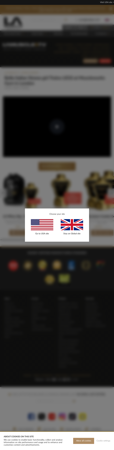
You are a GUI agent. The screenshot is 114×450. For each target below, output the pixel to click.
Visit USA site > (107, 2)
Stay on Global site (71, 234)
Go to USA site (42, 234)
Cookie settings (103, 441)
